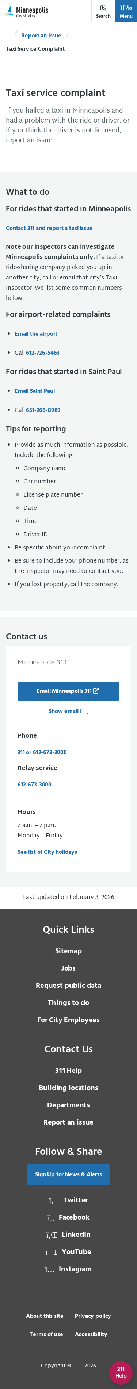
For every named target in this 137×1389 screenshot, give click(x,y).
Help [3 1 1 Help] (68, 1071)
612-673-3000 (35, 785)
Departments (68, 1105)
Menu (126, 12)
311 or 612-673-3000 (42, 752)
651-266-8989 (43, 410)
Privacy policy (93, 1316)
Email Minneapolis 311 (64, 691)
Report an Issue (41, 36)
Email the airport (36, 334)
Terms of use (46, 1334)
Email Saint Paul (34, 391)
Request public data (68, 986)
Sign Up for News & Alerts (68, 1175)
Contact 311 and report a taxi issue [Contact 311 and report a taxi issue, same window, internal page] (49, 228)
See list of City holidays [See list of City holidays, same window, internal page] (47, 852)
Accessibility (91, 1334)
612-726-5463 (43, 353)
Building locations (68, 1088)
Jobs (68, 969)
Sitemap (68, 951)
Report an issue (68, 1123)
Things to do (68, 1003)
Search (103, 12)
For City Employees (68, 1020)
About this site (45, 1316)
